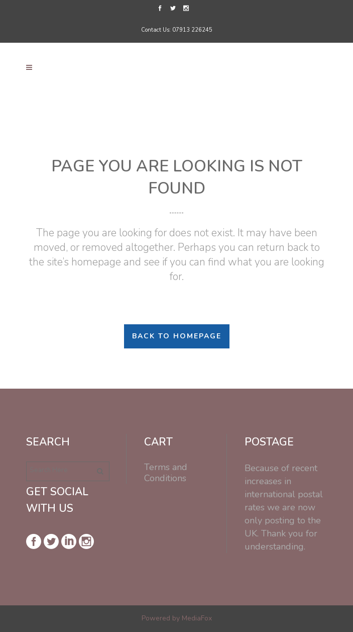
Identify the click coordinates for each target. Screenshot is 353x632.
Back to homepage (176, 336)
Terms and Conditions (165, 472)
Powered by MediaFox (177, 618)
